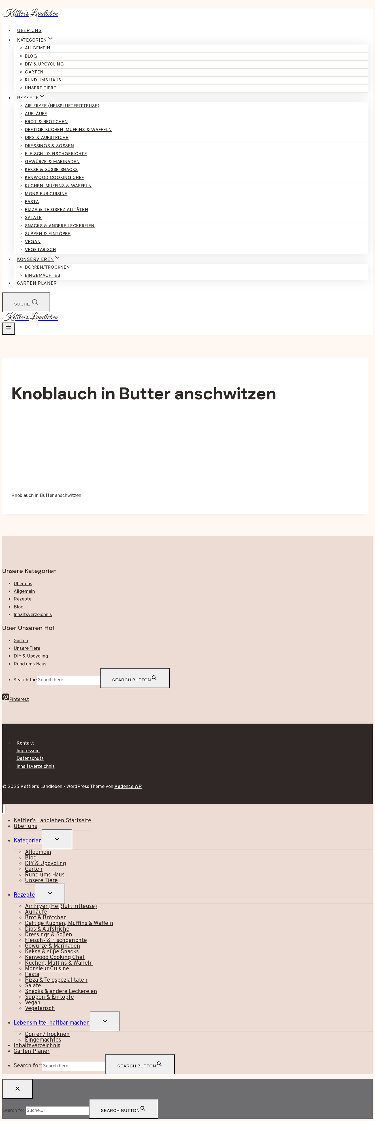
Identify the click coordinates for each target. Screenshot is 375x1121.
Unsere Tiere (40, 88)
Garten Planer (37, 283)
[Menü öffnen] (8, 329)
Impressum (28, 751)
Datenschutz (30, 759)
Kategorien (28, 841)
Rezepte (22, 599)
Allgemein (37, 48)
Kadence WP (128, 787)
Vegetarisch (40, 249)
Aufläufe (36, 114)
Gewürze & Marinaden (52, 162)
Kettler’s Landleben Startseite (52, 821)
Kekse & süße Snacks (51, 169)
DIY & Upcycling (44, 64)
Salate (33, 217)
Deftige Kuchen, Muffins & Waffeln (68, 129)
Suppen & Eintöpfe (48, 234)
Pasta (32, 202)
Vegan (33, 242)
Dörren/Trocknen (47, 267)
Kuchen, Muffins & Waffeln (58, 186)
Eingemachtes (42, 275)
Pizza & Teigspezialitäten (56, 209)
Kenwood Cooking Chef (54, 177)
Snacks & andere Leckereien (60, 226)
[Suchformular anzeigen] (26, 302)
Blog (31, 56)
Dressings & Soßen (49, 146)
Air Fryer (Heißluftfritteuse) (62, 106)
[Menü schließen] (3, 808)
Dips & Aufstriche (47, 137)
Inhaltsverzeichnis (33, 615)
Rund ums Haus (43, 80)
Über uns (29, 31)
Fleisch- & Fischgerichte (56, 154)
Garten (34, 72)
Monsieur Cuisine (46, 194)
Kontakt (25, 743)
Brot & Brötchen (46, 122)
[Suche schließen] (17, 1089)
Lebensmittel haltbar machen (52, 1023)
